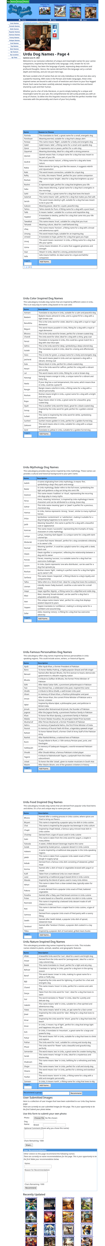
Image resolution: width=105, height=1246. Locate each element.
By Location (14, 55)
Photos (26, 2)
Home (22, 20)
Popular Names (14, 32)
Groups (20, 2)
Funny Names (14, 37)
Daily (52, 20)
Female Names (14, 26)
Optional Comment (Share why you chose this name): (46, 1128)
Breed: (36, 1125)
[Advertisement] (60, 115)
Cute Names (14, 23)
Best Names (14, 49)
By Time (14, 57)
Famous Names (14, 35)
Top (8, 2)
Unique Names (14, 40)
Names (13, 2)
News (83, 20)
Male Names (14, 29)
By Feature (14, 52)
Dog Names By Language (30, 22)
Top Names (14, 46)
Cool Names (14, 43)
